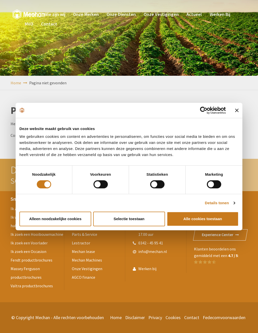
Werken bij (147, 268)
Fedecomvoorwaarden (224, 317)
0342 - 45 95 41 (150, 242)
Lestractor (81, 242)
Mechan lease (83, 251)
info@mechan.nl (152, 251)
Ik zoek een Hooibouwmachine (37, 234)
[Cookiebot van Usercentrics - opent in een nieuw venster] (204, 110)
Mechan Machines (87, 260)
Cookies (173, 317)
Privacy (155, 317)
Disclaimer (135, 317)
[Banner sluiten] (237, 110)
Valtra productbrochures (32, 285)
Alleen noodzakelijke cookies (55, 219)
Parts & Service (84, 234)
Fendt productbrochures (31, 260)
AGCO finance (83, 277)
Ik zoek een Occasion (28, 251)
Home (19, 82)
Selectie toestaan (129, 219)
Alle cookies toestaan (202, 219)
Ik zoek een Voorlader (29, 242)
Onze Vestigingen (87, 268)
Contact (191, 317)
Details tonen (217, 203)
